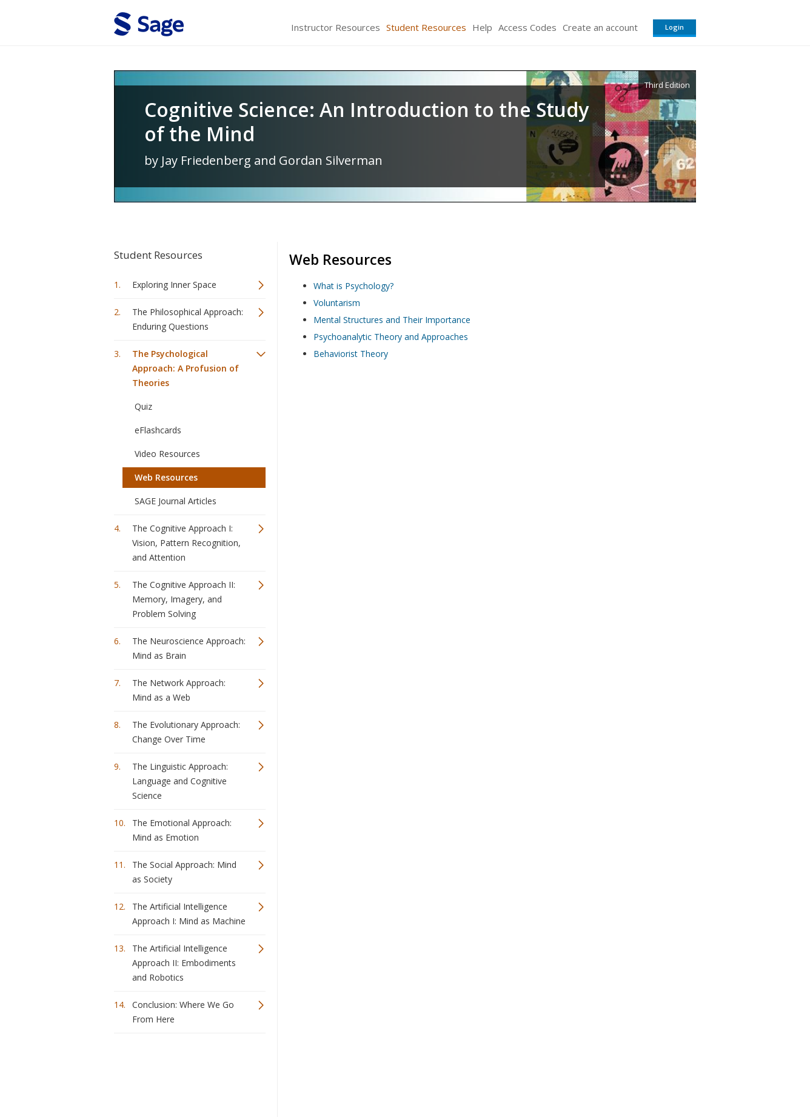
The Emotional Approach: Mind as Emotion (182, 830)
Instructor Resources (335, 27)
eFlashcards (158, 430)
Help (482, 27)
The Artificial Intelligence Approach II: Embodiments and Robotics (184, 962)
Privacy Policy (616, 1072)
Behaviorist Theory (350, 353)
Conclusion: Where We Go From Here (183, 1012)
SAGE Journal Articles (175, 501)
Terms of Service (474, 1072)
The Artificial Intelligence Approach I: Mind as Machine (189, 914)
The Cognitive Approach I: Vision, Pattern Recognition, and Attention (186, 542)
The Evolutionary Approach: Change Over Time (186, 732)
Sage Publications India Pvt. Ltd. (290, 1072)
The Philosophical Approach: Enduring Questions (187, 319)
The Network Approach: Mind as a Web (179, 690)
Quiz (143, 406)
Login (674, 27)
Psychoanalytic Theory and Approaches (390, 336)
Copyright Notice (548, 1072)
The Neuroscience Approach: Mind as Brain (189, 648)
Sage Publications (183, 1072)
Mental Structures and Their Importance (391, 319)
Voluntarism (336, 302)
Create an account (600, 27)
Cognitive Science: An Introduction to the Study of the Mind (366, 122)
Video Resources (167, 453)
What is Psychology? (353, 286)
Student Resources (426, 27)
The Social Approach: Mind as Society (184, 872)
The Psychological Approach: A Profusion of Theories (185, 368)
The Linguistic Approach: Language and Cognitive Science (180, 781)
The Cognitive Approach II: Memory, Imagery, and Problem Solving (183, 599)
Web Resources (166, 477)
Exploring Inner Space (174, 284)
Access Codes (527, 27)
